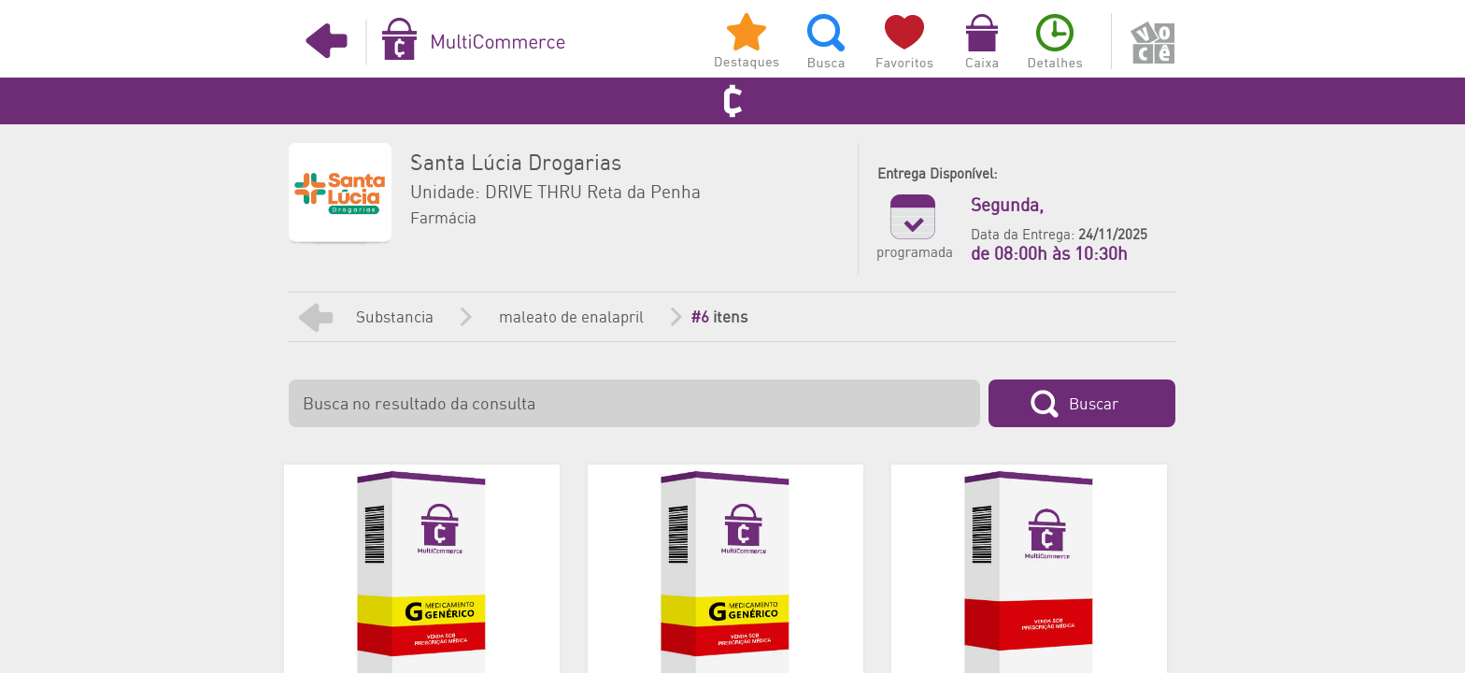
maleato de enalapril (571, 317)
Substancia (395, 317)
